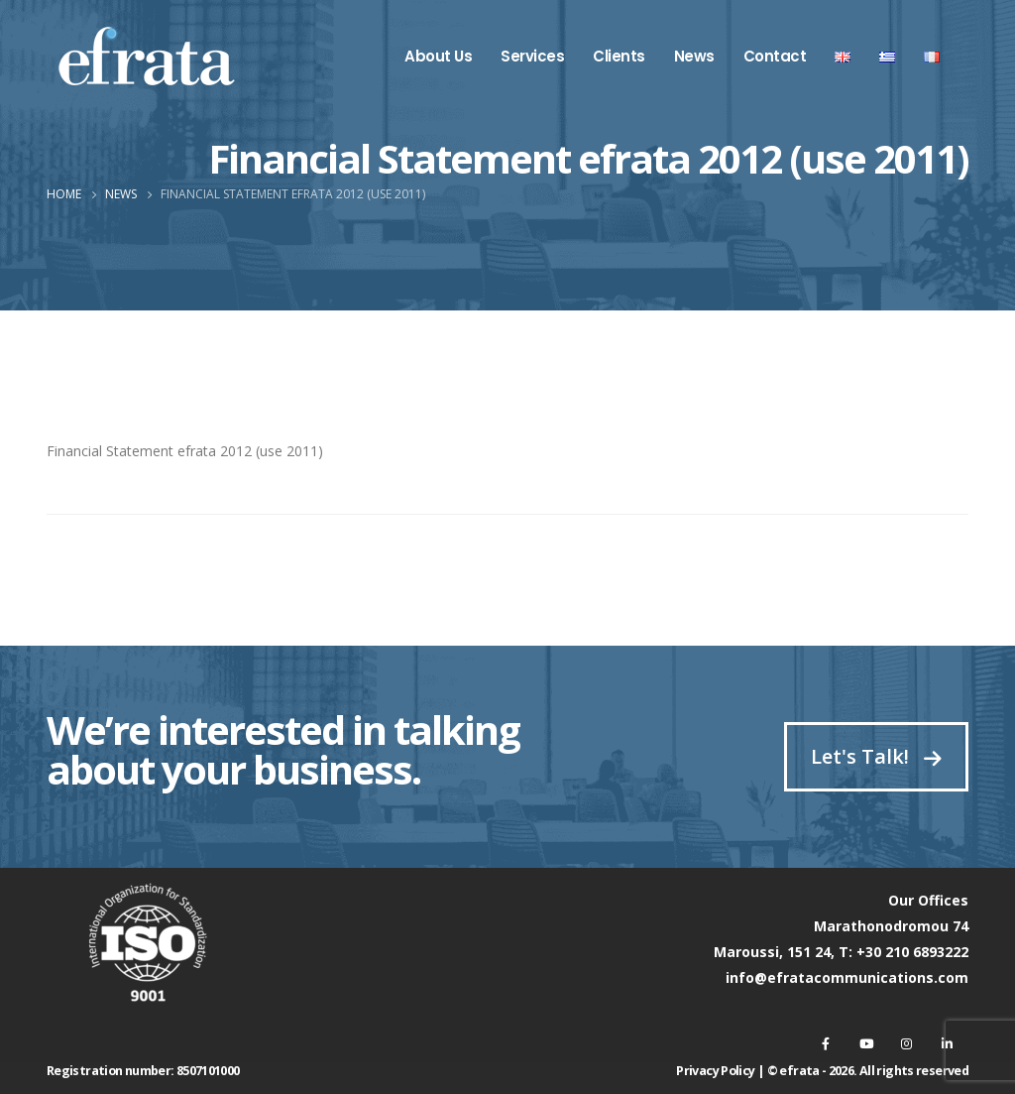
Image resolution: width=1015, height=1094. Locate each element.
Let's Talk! (876, 756)
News (694, 56)
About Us (438, 56)
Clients (619, 56)
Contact (775, 56)
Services (532, 56)
